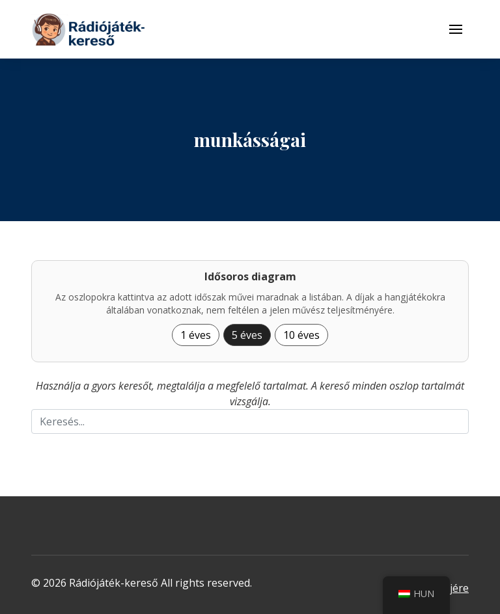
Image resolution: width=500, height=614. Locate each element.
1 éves (195, 335)
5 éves (247, 335)
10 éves (301, 335)
